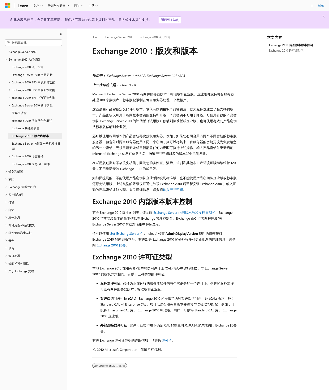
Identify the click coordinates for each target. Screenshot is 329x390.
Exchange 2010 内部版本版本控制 (291, 45)
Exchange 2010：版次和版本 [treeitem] (30, 136)
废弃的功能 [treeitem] (19, 113)
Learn (96, 37)
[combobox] (33, 42)
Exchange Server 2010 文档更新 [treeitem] (32, 75)
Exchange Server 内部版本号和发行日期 (182, 212)
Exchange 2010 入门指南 (154, 37)
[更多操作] (233, 37)
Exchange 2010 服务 (111, 245)
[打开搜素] (312, 5)
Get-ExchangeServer (125, 233)
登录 (321, 5)
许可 (165, 340)
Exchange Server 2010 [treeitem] (22, 52)
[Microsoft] (7, 5)
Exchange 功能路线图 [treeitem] (25, 128)
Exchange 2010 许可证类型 (286, 50)
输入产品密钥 (173, 189)
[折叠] (60, 34)
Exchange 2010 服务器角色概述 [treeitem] (32, 121)
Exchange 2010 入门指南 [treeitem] (27, 67)
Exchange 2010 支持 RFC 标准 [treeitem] (31, 164)
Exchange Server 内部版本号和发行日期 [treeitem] (36, 146)
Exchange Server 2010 (119, 37)
